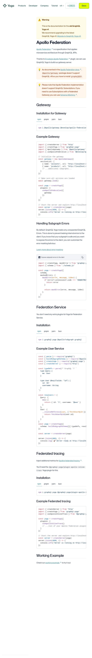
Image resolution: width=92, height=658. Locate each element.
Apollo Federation (44, 49)
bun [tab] (60, 119)
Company (44, 6)
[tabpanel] (61, 128)
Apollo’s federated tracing (70, 461)
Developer (33, 6)
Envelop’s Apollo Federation (57, 59)
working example (53, 563)
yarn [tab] (53, 119)
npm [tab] (39, 119)
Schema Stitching (68, 95)
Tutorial (54, 6)
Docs (84, 6)
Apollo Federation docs (70, 70)
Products (22, 6)
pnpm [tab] (46, 119)
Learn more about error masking (49, 250)
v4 (62, 6)
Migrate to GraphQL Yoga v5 (69, 36)
